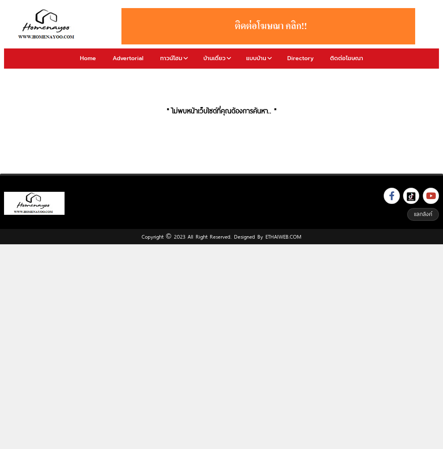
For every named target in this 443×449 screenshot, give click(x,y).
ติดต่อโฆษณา (346, 58)
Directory (300, 58)
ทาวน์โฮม (171, 58)
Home (88, 58)
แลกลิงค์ (423, 214)
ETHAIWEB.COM (283, 237)
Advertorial (128, 58)
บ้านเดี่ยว (214, 58)
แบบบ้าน (256, 58)
